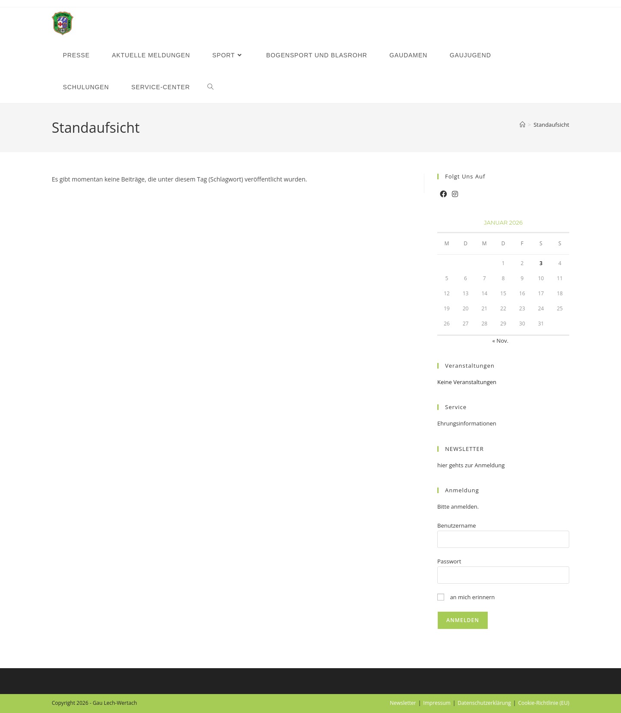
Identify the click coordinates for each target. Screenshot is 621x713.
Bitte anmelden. (458, 506)
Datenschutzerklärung (484, 703)
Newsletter (403, 703)
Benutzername (456, 525)
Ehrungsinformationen (466, 423)
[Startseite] (522, 124)
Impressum (436, 703)
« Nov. (500, 340)
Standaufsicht (551, 124)
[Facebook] (443, 194)
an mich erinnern (466, 597)
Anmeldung (462, 490)
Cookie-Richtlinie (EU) (543, 703)
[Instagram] (455, 194)
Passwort (449, 561)
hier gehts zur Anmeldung (471, 465)
